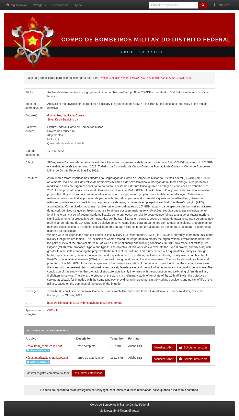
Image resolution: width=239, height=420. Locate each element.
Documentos (60, 5)
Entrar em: (223, 5)
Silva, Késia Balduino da (62, 119)
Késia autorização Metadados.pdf (47, 357)
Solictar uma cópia (193, 347)
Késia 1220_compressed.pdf (44, 346)
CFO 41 (52, 310)
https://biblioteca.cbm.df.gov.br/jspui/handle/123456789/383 (84, 302)
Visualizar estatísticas (88, 373)
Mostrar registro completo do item (47, 373)
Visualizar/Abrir (163, 347)
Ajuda (78, 5)
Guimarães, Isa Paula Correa (65, 115)
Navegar (39, 5)
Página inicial (16, 5)
